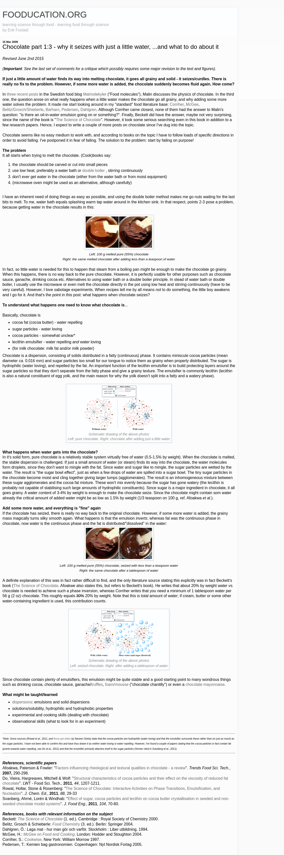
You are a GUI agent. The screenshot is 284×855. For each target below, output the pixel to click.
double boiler (93, 170)
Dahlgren (88, 109)
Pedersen (69, 109)
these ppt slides (62, 738)
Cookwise (33, 839)
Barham (52, 109)
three (11, 94)
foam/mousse (117, 684)
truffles (97, 684)
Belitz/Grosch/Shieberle (22, 109)
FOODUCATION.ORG (44, 14)
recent (22, 94)
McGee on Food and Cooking (49, 834)
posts (33, 94)
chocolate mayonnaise (205, 684)
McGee (192, 104)
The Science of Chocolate (78, 120)
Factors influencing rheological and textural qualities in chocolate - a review (120, 768)
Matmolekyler (94, 94)
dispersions (22, 702)
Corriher (176, 104)
